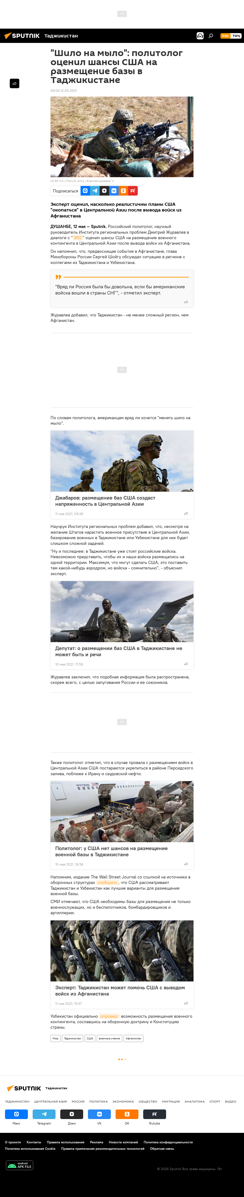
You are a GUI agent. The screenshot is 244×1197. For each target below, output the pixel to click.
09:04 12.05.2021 (64, 90)
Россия (78, 1101)
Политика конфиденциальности (168, 1142)
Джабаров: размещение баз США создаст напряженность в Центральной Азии (105, 501)
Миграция (171, 1101)
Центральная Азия (50, 1101)
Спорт (214, 1101)
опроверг (109, 1016)
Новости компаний (123, 1142)
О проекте (13, 1142)
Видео (230, 1101)
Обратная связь (162, 1148)
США (90, 1038)
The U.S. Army (75, 181)
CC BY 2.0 (57, 181)
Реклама (96, 1142)
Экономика (123, 1101)
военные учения (109, 1038)
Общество (148, 1101)
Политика (98, 1101)
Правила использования (65, 1142)
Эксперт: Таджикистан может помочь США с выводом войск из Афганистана (120, 990)
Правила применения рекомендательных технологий (102, 1148)
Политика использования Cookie (30, 1148)
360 (77, 237)
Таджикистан (72, 1038)
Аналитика (195, 1101)
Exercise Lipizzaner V (100, 181)
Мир (55, 1038)
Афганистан (133, 1038)
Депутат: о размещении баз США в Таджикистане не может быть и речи (118, 651)
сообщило (107, 882)
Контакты (34, 1142)
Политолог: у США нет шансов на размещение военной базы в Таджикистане (111, 851)
